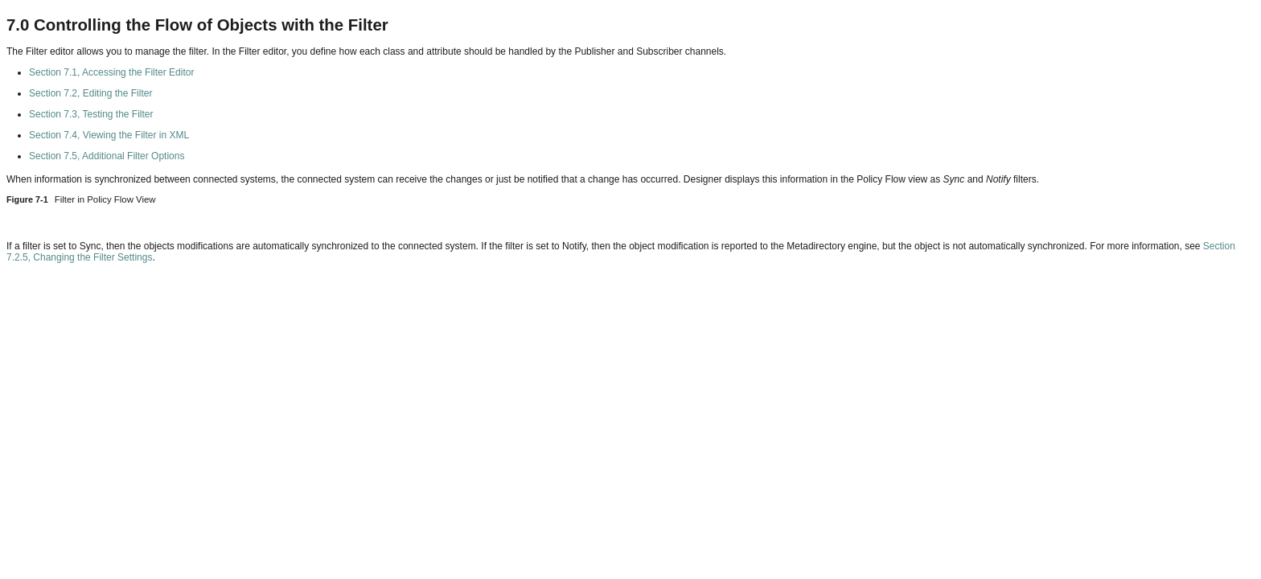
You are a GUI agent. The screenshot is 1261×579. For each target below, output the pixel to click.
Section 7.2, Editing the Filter (90, 93)
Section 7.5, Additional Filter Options (106, 156)
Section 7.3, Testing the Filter (91, 114)
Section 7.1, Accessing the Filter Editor (111, 72)
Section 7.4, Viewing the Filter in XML (109, 135)
